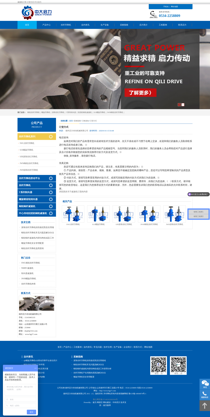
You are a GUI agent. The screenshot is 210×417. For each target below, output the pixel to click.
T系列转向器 (71, 112)
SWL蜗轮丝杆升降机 (30, 263)
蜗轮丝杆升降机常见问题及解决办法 (37, 233)
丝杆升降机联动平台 (29, 178)
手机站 (166, 7)
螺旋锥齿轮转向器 (28, 199)
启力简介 (143, 25)
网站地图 (174, 7)
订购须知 (85, 121)
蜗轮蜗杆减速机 (27, 206)
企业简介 (128, 347)
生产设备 (105, 25)
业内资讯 (85, 25)
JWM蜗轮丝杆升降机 (115, 112)
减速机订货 (76, 192)
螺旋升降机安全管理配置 (32, 243)
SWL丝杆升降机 (73, 224)
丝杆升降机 (66, 25)
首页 (27, 25)
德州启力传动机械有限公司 (76, 131)
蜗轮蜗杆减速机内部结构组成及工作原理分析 (92, 369)
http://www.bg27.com (107, 391)
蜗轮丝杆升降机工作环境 (34, 364)
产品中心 (46, 25)
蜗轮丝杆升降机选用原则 (32, 248)
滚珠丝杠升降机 (58, 112)
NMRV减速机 (27, 268)
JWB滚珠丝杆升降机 (174, 224)
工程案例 (163, 25)
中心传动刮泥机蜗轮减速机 (33, 213)
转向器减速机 (27, 273)
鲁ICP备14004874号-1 (137, 393)
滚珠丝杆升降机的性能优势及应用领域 (90, 360)
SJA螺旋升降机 (99, 112)
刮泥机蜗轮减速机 (85, 112)
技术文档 (108, 347)
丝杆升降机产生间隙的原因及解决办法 (90, 373)
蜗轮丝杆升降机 (33, 112)
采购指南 (124, 25)
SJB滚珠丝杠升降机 (124, 224)
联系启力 (182, 25)
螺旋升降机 (45, 112)
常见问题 (98, 347)
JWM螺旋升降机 (28, 279)
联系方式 (138, 347)
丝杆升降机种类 (28, 284)
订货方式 (93, 121)
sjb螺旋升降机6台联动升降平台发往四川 (40, 360)
